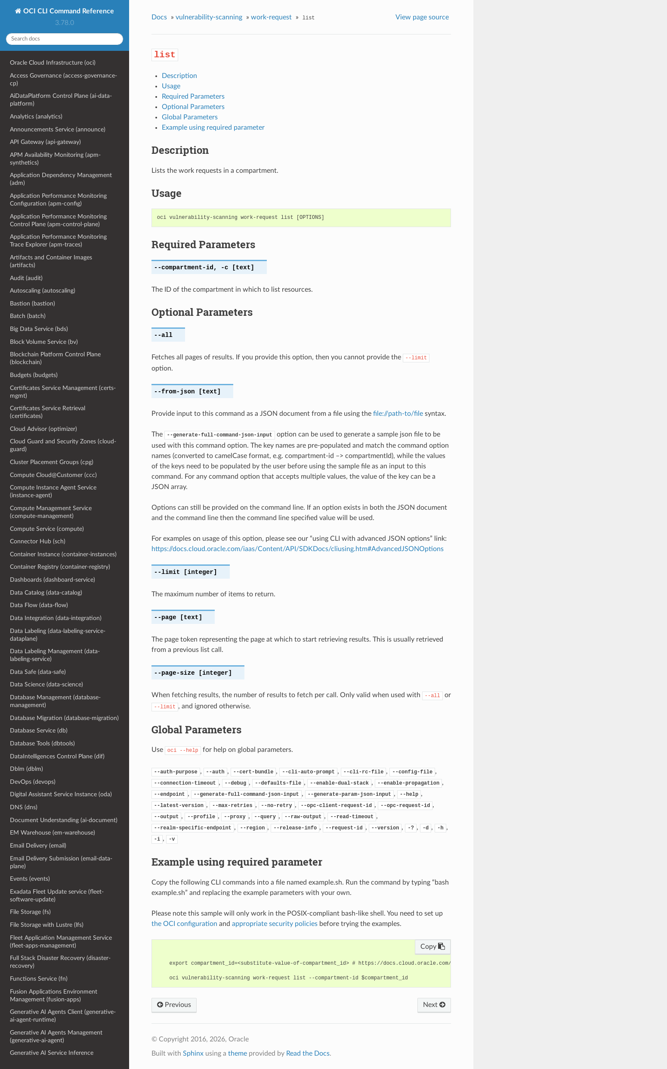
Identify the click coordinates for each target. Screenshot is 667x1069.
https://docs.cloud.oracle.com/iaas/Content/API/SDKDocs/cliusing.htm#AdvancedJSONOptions (297, 548)
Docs (159, 17)
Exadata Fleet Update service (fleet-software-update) (57, 895)
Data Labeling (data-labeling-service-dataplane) (57, 635)
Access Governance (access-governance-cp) (63, 79)
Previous (174, 1004)
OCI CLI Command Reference (68, 11)
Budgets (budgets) (34, 375)
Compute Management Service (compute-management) (51, 512)
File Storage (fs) (30, 912)
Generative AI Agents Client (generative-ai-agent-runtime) (63, 1016)
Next (434, 1004)
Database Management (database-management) (55, 701)
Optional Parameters (193, 106)
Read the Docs (308, 1053)
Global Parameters (190, 117)
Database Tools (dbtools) (42, 743)
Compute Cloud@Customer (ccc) (53, 475)
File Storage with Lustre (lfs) (46, 925)
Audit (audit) (26, 278)
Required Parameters (193, 96)
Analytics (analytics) (36, 116)
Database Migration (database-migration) (64, 718)
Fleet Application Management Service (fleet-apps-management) (61, 942)
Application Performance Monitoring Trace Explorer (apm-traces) (58, 241)
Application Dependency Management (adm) (61, 179)
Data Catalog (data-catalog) (46, 592)
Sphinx (193, 1053)
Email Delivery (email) (38, 845)
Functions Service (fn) (39, 979)
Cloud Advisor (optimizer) (43, 429)
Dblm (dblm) (26, 769)
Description (179, 75)
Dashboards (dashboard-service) (52, 580)
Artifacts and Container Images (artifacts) (51, 261)
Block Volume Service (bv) (44, 342)
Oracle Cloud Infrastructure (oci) (53, 62)
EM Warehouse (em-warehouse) (52, 832)
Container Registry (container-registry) (60, 567)
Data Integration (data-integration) (56, 618)
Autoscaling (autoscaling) (42, 290)
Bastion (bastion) (32, 303)
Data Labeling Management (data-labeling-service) (55, 655)
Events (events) (30, 879)
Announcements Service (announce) (57, 129)
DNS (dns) (23, 807)
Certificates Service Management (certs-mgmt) (63, 392)
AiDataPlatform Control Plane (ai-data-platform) (61, 100)
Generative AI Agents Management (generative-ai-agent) (56, 1036)
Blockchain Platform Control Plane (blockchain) (55, 358)
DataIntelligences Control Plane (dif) (57, 756)
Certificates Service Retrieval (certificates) (47, 412)
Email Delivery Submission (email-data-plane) (61, 862)
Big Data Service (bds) (39, 329)
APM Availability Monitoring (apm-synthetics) (55, 159)
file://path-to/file (398, 413)
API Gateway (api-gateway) (45, 142)
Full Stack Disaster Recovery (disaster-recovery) (60, 962)
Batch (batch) (28, 316)
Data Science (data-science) (46, 684)
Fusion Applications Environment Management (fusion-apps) (53, 995)
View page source (422, 17)
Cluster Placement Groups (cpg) (51, 462)
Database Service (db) (39, 730)
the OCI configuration (184, 923)
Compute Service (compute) (47, 529)
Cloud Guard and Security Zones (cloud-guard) (63, 445)
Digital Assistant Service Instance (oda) (61, 794)
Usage (171, 86)
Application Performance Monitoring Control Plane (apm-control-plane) (58, 220)
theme (237, 1053)
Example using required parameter (213, 127)
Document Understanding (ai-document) (63, 820)
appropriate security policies (275, 923)
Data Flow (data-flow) (39, 605)
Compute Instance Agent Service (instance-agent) (53, 491)
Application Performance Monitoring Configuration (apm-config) (58, 200)
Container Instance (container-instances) (63, 554)
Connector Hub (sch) (37, 541)
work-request (271, 17)
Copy (432, 946)
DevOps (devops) (33, 782)
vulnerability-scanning (209, 17)
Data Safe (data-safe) (38, 672)
